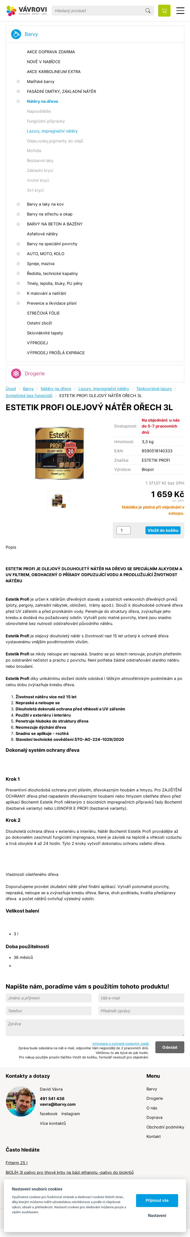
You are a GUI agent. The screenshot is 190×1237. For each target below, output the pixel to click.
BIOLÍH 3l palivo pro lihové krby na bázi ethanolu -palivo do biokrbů (70, 1172)
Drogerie (35, 373)
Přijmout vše (157, 1200)
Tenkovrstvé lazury (154, 388)
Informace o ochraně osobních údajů (121, 1044)
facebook (49, 1113)
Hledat (148, 11)
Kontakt (153, 1136)
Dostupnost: (125, 426)
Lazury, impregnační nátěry (103, 388)
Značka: (121, 460)
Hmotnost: (124, 441)
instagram (70, 1113)
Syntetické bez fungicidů (29, 395)
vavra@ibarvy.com (58, 1104)
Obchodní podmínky (165, 1127)
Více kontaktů (53, 1123)
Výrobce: (122, 469)
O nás (151, 1107)
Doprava (154, 1117)
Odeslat (169, 1047)
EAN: (118, 450)
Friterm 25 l (16, 1162)
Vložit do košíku (163, 530)
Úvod (11, 388)
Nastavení (157, 1215)
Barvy (31, 34)
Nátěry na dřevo (56, 388)
